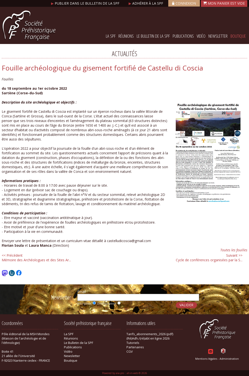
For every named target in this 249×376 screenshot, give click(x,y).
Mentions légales (206, 358)
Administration (229, 358)
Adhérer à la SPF (146, 3)
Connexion (184, 3)
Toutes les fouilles (233, 250)
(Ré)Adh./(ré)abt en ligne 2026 (147, 338)
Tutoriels (132, 343)
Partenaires (135, 347)
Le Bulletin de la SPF (153, 36)
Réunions (126, 36)
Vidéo (201, 36)
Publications (183, 36)
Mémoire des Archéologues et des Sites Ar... (36, 257)
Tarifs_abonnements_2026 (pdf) (149, 334)
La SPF (111, 36)
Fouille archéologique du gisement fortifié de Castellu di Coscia (102, 67)
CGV (129, 351)
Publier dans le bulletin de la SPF (85, 3)
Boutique (238, 36)
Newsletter (218, 36)
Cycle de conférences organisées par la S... (209, 257)
